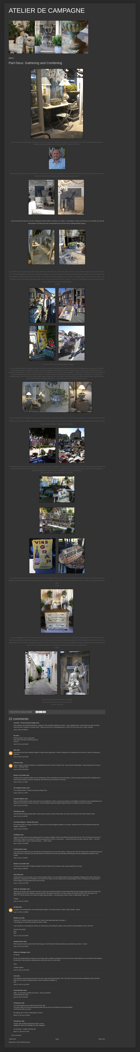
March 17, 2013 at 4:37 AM (21, 1031)
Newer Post (12, 1039)
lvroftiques (17, 835)
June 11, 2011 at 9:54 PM (21, 901)
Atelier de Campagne (20, 889)
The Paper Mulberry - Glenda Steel (24, 822)
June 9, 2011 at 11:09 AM (21, 843)
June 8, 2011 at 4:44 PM (21, 816)
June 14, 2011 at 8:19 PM (21, 946)
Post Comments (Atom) (23, 1042)
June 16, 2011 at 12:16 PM (21, 984)
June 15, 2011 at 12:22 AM (21, 970)
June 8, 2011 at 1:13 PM (21, 782)
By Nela (16, 907)
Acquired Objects (19, 799)
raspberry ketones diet (29, 1029)
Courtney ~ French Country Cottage (25, 723)
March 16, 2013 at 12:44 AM (22, 1015)
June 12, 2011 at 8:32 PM (21, 935)
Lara (15, 976)
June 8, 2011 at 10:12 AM (21, 757)
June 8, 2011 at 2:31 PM (21, 805)
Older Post (102, 1039)
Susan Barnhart (18, 990)
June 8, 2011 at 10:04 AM (21, 744)
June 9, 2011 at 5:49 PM (21, 868)
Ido (15, 735)
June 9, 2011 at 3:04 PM (21, 858)
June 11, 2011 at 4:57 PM (21, 883)
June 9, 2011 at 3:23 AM (20, 829)
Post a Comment (16, 1035)
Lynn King (17, 874)
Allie (15, 750)
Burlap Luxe (17, 918)
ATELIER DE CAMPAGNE (47, 10)
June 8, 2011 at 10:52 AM (21, 769)
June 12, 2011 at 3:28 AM (21, 912)
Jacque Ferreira (18, 941)
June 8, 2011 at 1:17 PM (21, 793)
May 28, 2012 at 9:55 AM (21, 997)
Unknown (16, 762)
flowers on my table (20, 775)
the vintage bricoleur (20, 788)
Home (57, 1039)
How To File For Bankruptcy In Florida (31, 1013)
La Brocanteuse (18, 849)
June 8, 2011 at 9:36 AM (20, 729)
